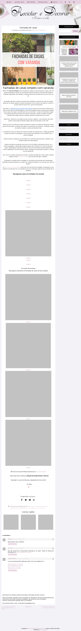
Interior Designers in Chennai (23, 552)
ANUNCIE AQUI (42, 2)
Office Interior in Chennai (14, 568)
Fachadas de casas (42, 506)
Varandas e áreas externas (37, 508)
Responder (12, 544)
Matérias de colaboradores (19, 508)
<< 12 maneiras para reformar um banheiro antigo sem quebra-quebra (9, 607)
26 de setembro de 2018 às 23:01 (18, 539)
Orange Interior (12, 558)
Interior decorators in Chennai (15, 565)
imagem (28, 180)
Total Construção (41, 471)
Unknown (10, 548)
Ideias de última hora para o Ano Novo (69, 96)
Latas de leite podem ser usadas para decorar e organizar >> (48, 607)
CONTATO (54, 2)
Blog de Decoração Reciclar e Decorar (36, 628)
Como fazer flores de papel (69, 47)
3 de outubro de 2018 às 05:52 (18, 548)
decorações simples (23, 156)
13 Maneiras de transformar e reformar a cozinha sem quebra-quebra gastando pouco (69, 80)
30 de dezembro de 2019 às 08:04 (22, 558)
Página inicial (28, 606)
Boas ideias (31, 506)
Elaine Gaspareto (43, 629)
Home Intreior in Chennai (14, 566)
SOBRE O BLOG (19, 2)
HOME (9, 2)
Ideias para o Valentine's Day (69, 111)
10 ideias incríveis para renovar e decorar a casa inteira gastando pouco (68, 64)
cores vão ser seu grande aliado (12, 167)
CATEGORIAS (31, 2)
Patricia (10, 539)
